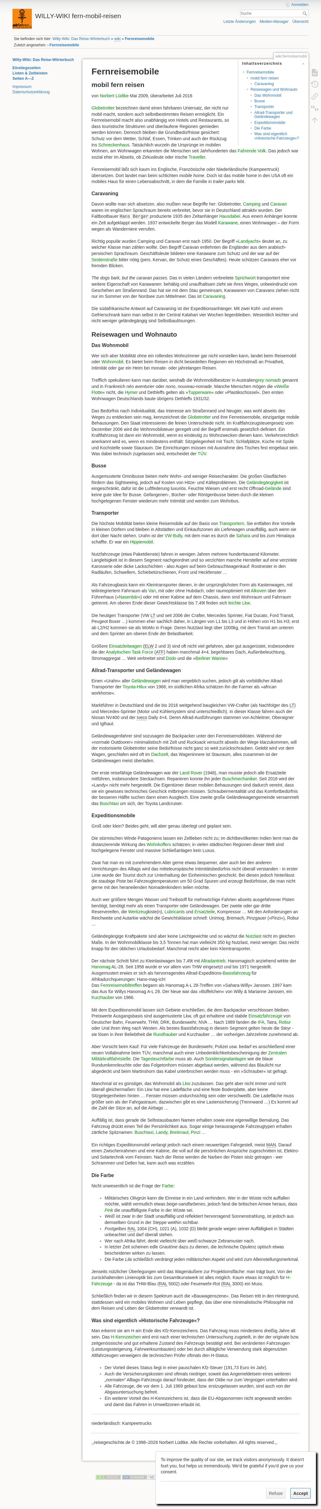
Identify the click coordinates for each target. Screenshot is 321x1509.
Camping (251, 203)
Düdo (171, 658)
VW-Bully (173, 535)
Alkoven (258, 590)
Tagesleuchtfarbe (157, 1058)
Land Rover (191, 772)
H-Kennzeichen (126, 1336)
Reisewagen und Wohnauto (273, 89)
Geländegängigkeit (265, 482)
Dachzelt (159, 754)
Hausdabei (229, 216)
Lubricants (175, 911)
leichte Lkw (238, 602)
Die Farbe (262, 128)
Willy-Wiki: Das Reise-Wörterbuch (81, 39)
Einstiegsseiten (26, 68)
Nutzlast (253, 936)
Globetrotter (103, 107)
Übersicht (300, 21)
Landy (161, 1132)
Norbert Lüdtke (114, 95)
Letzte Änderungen (240, 21)
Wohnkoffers (159, 844)
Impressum (22, 86)
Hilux (142, 686)
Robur (285, 1022)
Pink (109, 1210)
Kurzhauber (102, 997)
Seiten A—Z (23, 78)
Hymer (131, 392)
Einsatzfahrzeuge (265, 1015)
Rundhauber (165, 1034)
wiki (117, 39)
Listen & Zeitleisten (29, 73)
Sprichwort (245, 277)
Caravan (278, 203)
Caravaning (264, 84)
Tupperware (199, 392)
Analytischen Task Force (129, 652)
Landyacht (248, 241)
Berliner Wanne (210, 658)
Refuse (276, 1493)
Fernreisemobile (140, 39)
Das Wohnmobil (267, 95)
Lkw (186, 1083)
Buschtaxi (109, 803)
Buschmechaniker (239, 778)
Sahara (243, 535)
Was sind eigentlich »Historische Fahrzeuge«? (276, 136)
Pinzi (195, 1132)
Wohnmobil (112, 361)
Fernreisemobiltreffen (121, 985)
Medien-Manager (274, 21)
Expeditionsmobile (269, 122)
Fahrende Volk (252, 150)
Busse (259, 101)
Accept (300, 1493)
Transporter (264, 107)
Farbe (168, 1185)
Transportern (231, 523)
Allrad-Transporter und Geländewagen (273, 114)
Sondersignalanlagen (226, 1058)
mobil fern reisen (264, 78)
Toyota (129, 686)
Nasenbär (128, 596)
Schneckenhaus (114, 144)
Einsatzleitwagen (125, 646)
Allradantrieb (213, 960)
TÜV (202, 453)
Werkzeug (138, 911)
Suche (306, 13)
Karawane (228, 222)
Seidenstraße (104, 259)
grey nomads (268, 380)
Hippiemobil (141, 541)
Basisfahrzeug (236, 973)
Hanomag (101, 966)
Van (152, 590)
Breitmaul (179, 1132)
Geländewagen (146, 680)
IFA (261, 1022)
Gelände (273, 488)
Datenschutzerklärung (31, 92)
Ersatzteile (205, 911)
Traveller (197, 157)
